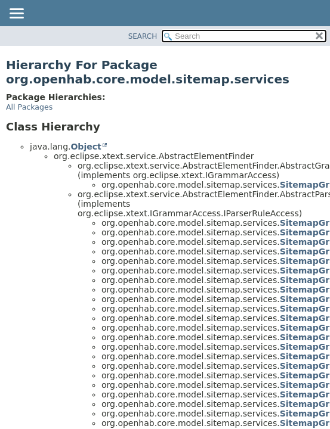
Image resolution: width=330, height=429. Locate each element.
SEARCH (143, 36)
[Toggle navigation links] (16, 14)
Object (85, 146)
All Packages (29, 106)
